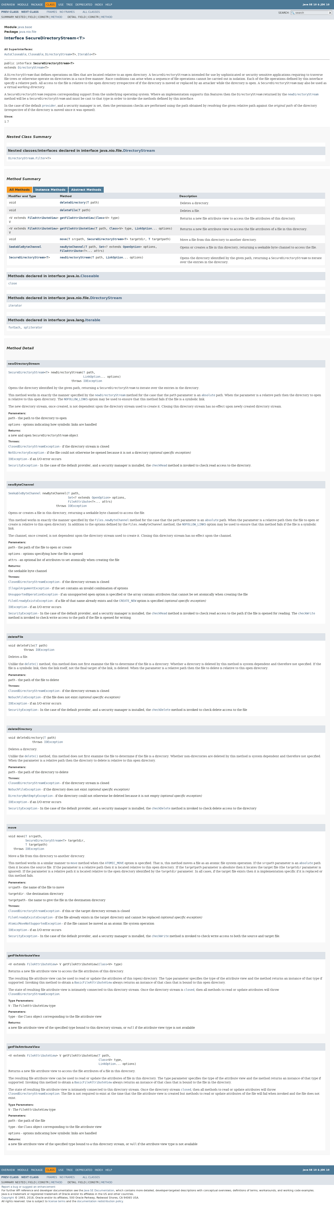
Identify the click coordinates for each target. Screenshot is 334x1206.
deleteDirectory (72, 202)
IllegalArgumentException (28, 588)
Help (108, 4)
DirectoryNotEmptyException (30, 796)
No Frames (67, 11)
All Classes (91, 11)
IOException (92, 381)
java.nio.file (27, 32)
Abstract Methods (86, 190)
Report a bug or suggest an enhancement (28, 1186)
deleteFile (68, 210)
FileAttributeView (42, 218)
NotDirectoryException (26, 453)
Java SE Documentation (99, 1190)
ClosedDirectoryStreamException (33, 446)
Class (100, 218)
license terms (56, 1201)
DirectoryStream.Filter (27, 158)
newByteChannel (72, 247)
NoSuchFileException (24, 697)
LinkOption (143, 228)
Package (37, 4)
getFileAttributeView (77, 218)
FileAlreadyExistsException (30, 601)
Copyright (7, 1197)
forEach (14, 327)
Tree (69, 4)
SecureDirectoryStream (105, 239)
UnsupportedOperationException (33, 594)
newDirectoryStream (75, 257)
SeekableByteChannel (25, 247)
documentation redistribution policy (100, 1201)
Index (99, 4)
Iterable (84, 54)
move (63, 239)
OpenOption (131, 247)
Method (56, 17)
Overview (8, 4)
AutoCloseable (15, 54)
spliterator (33, 327)
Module (23, 4)
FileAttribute (71, 251)
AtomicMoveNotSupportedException (34, 923)
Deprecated (83, 4)
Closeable (35, 54)
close (12, 283)
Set (101, 247)
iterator (15, 305)
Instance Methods (50, 190)
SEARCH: (283, 12)
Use (61, 4)
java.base (25, 27)
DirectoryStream (58, 54)
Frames (52, 11)
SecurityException (22, 465)
